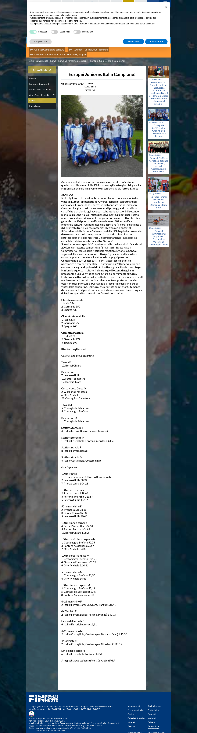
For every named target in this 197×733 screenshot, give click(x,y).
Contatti (152, 704)
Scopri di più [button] (40, 41)
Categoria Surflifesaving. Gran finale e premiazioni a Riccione (158, 121)
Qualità (131, 704)
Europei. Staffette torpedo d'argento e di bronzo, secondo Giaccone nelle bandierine (158, 155)
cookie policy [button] (71, 15)
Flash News (35, 96)
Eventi (32, 68)
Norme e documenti (39, 74)
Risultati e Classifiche (40, 79)
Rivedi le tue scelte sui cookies (156, 723)
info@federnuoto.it (37, 699)
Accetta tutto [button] (156, 41)
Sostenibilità (153, 700)
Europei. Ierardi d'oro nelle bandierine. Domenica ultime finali (158, 192)
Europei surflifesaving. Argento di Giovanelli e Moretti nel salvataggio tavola (159, 228)
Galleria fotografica (136, 708)
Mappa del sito (134, 696)
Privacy (151, 712)
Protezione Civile (135, 700)
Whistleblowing (135, 722)
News (32, 90)
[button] (166, 7)
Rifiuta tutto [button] (133, 41)
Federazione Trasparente (153, 717)
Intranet (131, 712)
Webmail (152, 708)
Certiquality (52, 720)
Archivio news (154, 696)
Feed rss (131, 716)
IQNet (62, 720)
